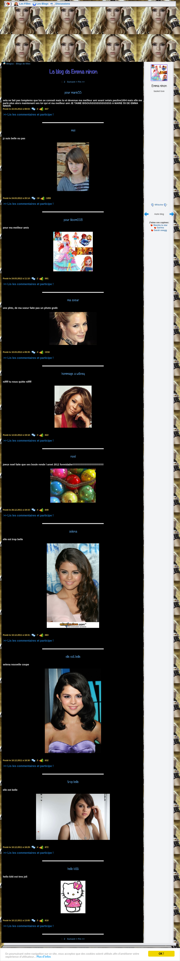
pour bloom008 (73, 220)
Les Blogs (43, 3)
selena (73, 531)
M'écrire (159, 205)
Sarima (160, 227)
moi (73, 130)
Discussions (63, 3)
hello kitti (73, 869)
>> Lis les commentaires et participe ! (28, 114)
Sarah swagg (160, 230)
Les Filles (24, 3)
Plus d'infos (44, 957)
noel (73, 456)
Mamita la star (160, 225)
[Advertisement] (90, 36)
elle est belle (73, 657)
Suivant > (72, 81)
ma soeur (73, 300)
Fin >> (81, 81)
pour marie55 (73, 92)
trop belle (73, 782)
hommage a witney (73, 374)
